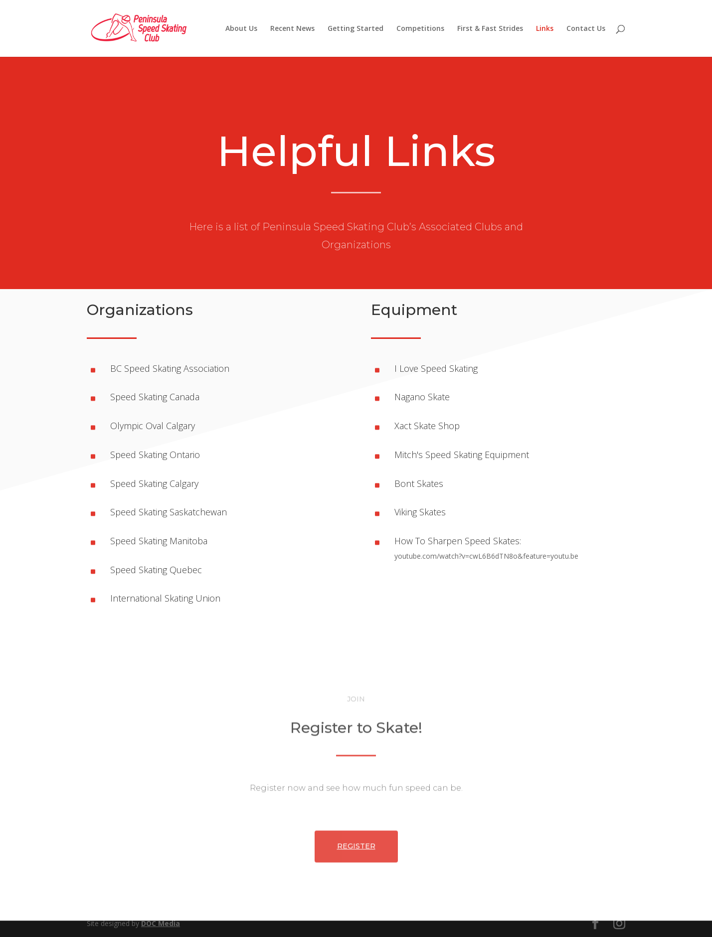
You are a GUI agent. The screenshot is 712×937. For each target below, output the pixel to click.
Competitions (420, 29)
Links (544, 29)
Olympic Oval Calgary (152, 426)
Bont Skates (418, 483)
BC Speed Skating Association (169, 368)
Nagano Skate (422, 397)
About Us (241, 29)
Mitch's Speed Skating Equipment (461, 455)
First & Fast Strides (490, 29)
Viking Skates (420, 512)
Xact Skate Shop (427, 426)
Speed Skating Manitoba (158, 541)
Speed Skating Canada (154, 397)
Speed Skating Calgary (154, 483)
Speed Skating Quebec (156, 570)
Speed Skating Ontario (155, 455)
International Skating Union (165, 598)
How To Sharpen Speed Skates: (457, 541)
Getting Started (355, 29)
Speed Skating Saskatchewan (168, 512)
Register (356, 889)
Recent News (292, 29)
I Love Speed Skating (436, 368)
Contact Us (585, 29)
